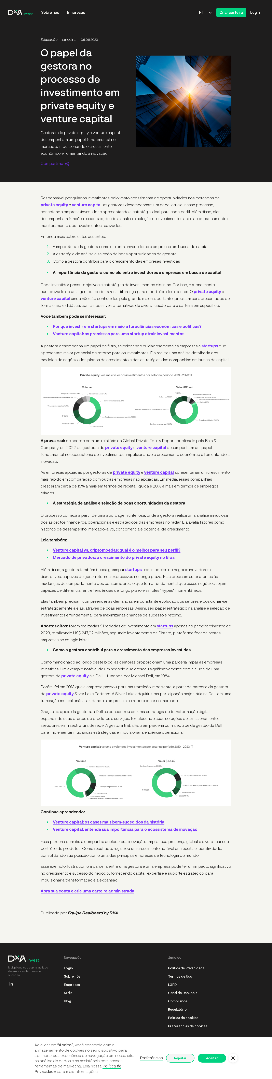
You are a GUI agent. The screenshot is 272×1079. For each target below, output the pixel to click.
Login (255, 12)
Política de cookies (183, 1018)
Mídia (68, 993)
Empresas (76, 12)
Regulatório (177, 1009)
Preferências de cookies (187, 1026)
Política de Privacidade (186, 968)
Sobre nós (50, 12)
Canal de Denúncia (182, 993)
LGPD (172, 985)
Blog (67, 1001)
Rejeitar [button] (180, 1058)
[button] (205, 12)
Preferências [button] (151, 1058)
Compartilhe (52, 163)
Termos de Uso (180, 976)
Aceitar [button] (212, 1058)
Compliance (177, 1001)
